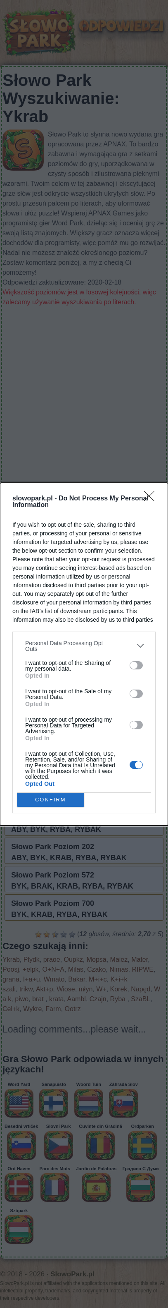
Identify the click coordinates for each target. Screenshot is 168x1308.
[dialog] (84, 654)
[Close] (152, 499)
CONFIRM (50, 799)
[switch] (136, 665)
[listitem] (84, 646)
